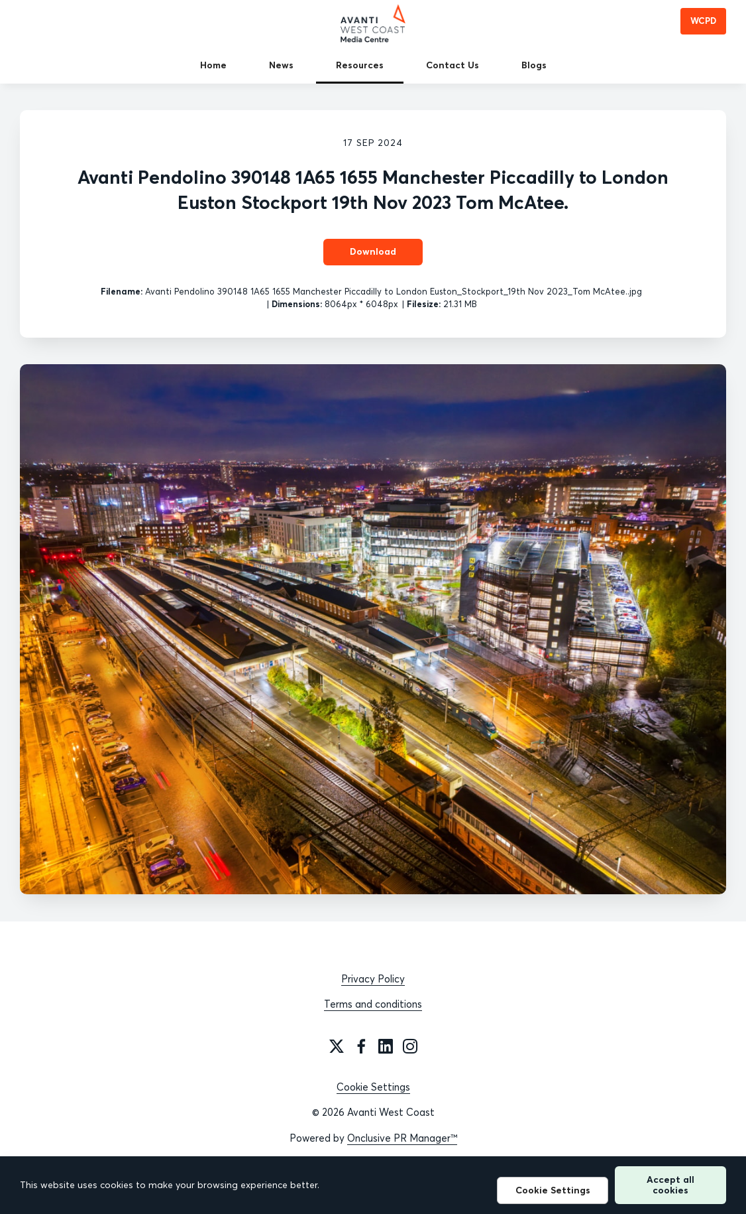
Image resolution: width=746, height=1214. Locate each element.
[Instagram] (410, 1046)
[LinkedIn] (385, 1046)
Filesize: (424, 304)
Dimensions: (297, 304)
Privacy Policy (373, 979)
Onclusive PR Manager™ (402, 1138)
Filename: (121, 291)
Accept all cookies (670, 1184)
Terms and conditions (373, 1004)
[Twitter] (336, 1046)
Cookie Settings (373, 1087)
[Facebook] (361, 1046)
